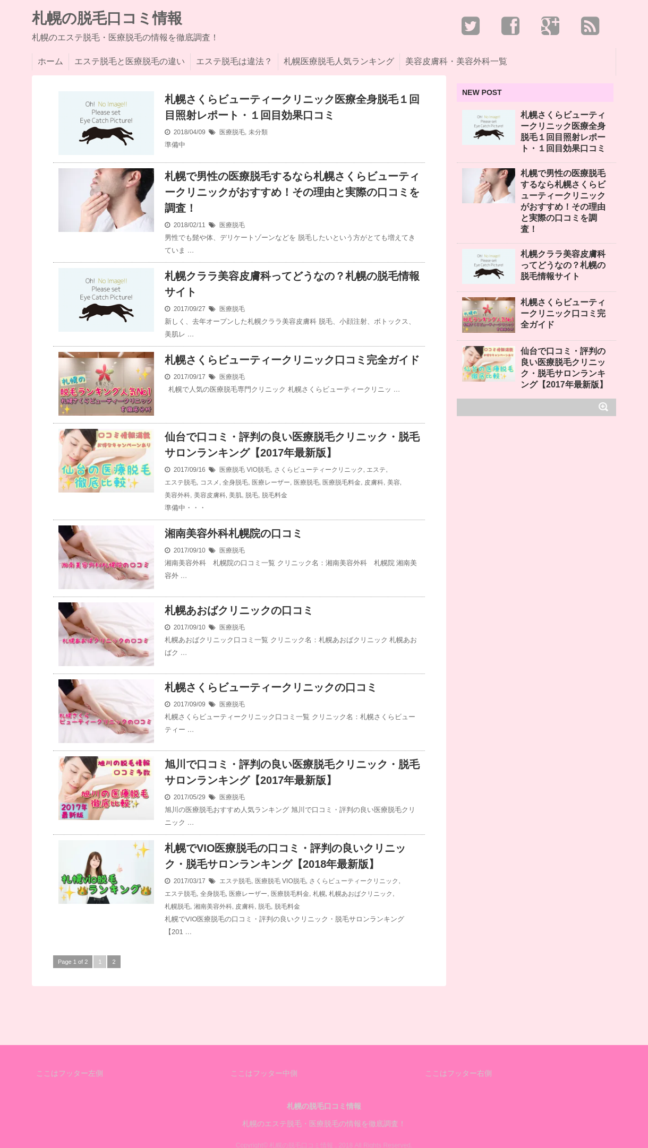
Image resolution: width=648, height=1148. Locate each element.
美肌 (235, 495)
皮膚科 (373, 482)
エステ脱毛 (181, 482)
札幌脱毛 (177, 906)
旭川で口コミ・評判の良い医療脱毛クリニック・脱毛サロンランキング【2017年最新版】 (292, 772)
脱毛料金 (274, 495)
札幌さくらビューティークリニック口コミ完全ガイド (292, 360)
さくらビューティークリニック (318, 469)
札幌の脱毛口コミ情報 (107, 19)
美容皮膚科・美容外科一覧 (456, 61)
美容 (393, 482)
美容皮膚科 (210, 495)
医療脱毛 (232, 132)
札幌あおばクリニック (361, 893)
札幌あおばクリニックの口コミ (239, 610)
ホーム (50, 61)
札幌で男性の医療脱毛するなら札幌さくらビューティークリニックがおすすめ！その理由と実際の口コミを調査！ (292, 192)
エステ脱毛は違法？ (234, 61)
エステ (376, 469)
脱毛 (251, 495)
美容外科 (177, 495)
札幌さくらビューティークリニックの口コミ (271, 687)
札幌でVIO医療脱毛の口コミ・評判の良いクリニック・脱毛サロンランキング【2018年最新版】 (285, 856)
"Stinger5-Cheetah (346, 1119)
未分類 (258, 132)
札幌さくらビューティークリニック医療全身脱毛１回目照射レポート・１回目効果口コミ (292, 107)
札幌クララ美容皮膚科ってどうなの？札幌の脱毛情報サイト (292, 284)
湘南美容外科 (213, 906)
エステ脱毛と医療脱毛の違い (129, 61)
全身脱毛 (235, 482)
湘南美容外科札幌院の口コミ (234, 533)
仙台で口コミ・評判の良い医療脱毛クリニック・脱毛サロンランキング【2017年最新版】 (292, 445)
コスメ (209, 482)
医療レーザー (271, 482)
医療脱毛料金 (341, 482)
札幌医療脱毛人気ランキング (339, 61)
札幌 (319, 893)
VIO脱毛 (258, 469)
